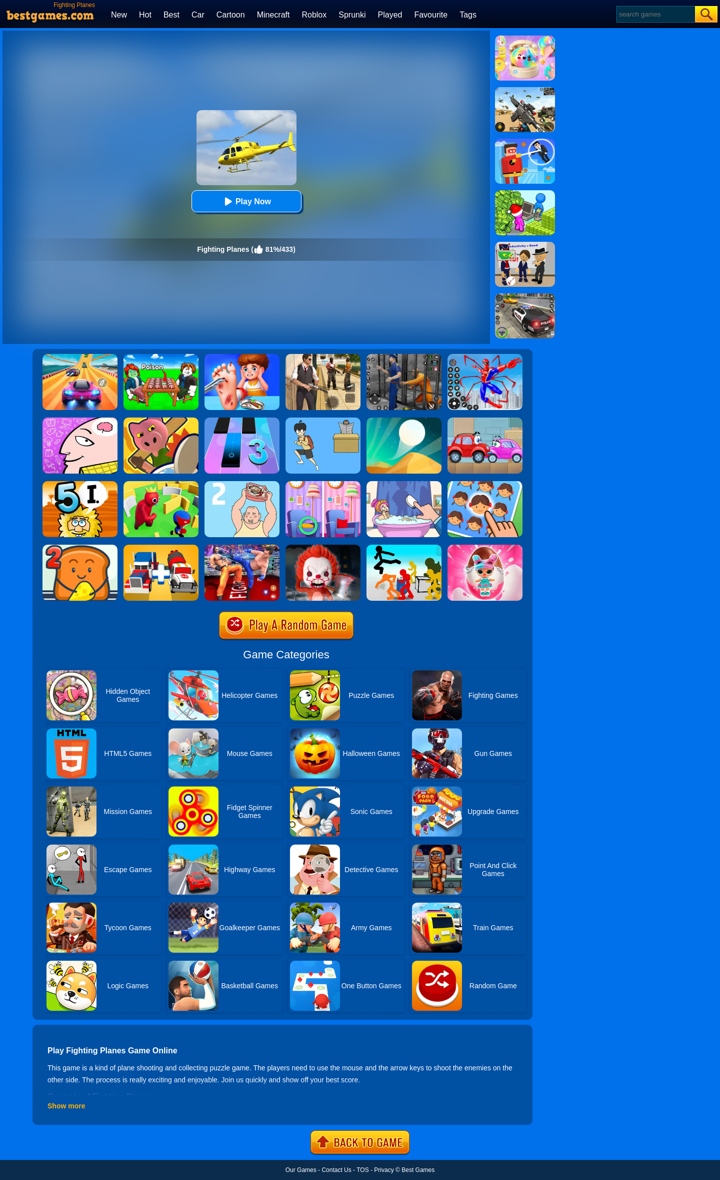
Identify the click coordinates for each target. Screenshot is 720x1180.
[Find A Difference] (323, 484)
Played (390, 15)
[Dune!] (404, 421)
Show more (66, 1106)
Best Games (418, 1169)
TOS (362, 1169)
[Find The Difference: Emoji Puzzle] (485, 484)
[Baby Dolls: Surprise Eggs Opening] (485, 548)
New (119, 15)
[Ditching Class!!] (323, 421)
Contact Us (336, 1169)
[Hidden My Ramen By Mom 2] (242, 484)
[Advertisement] (635, 188)
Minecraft (273, 15)
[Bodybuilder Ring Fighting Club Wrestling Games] (242, 548)
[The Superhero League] (525, 142)
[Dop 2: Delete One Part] (404, 484)
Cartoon (230, 15)
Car (198, 15)
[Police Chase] (525, 296)
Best (172, 15)
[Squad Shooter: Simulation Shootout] (525, 90)
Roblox (314, 15)
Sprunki (352, 15)
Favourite (431, 15)
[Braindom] (80, 421)
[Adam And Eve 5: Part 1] (80, 484)
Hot (145, 15)
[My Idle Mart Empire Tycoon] (525, 193)
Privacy (384, 1169)
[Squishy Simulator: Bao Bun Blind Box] (525, 39)
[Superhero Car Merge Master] (161, 548)
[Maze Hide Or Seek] (161, 484)
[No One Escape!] (323, 548)
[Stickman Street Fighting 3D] (404, 548)
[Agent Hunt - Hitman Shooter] (323, 357)
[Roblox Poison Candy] (161, 357)
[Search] (655, 14)
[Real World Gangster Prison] (404, 357)
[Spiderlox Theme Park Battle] (485, 357)
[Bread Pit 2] (80, 548)
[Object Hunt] (161, 421)
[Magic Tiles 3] (242, 421)
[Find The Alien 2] (525, 245)
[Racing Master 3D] (80, 357)
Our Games (301, 1169)
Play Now (246, 201)
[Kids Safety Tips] (242, 357)
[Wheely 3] (485, 421)
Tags (468, 15)
